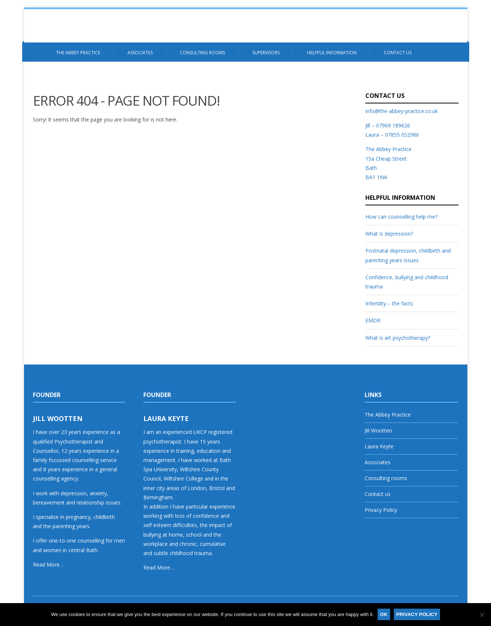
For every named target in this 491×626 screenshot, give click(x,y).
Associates (140, 52)
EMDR (373, 320)
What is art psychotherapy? (397, 337)
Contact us (398, 52)
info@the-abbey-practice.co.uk (401, 110)
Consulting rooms (202, 52)
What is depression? (389, 233)
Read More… (48, 564)
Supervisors (266, 52)
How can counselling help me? (401, 216)
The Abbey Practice (78, 52)
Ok (384, 614)
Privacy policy (416, 614)
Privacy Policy (381, 509)
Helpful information (332, 52)
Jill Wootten (378, 430)
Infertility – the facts (389, 303)
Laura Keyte (379, 446)
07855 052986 (402, 134)
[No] (481, 614)
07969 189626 (393, 125)
